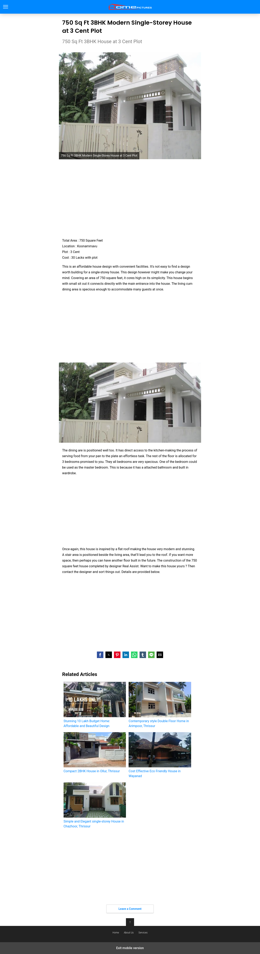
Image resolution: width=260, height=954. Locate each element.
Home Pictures (130, 6)
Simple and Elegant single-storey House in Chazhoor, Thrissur (95, 805)
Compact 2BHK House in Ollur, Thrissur (95, 752)
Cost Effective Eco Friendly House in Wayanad (160, 755)
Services (143, 932)
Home (116, 932)
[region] (130, 198)
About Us (129, 932)
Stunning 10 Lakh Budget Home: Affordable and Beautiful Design (95, 705)
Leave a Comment (130, 908)
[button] (100, 655)
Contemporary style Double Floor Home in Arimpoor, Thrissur (160, 705)
